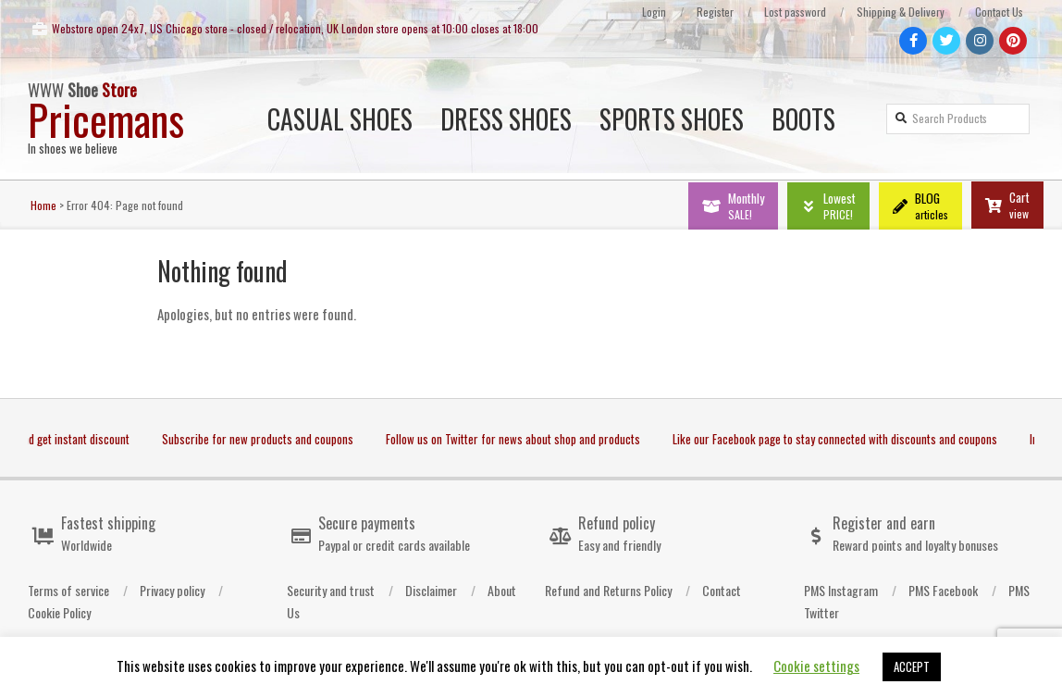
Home (43, 205)
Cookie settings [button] (816, 665)
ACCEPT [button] (912, 666)
